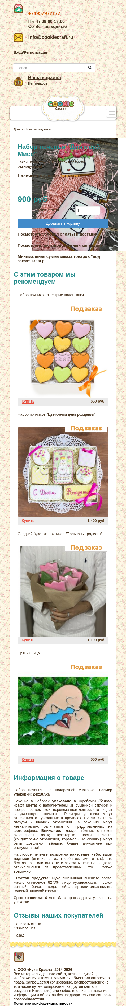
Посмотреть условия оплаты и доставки (58, 234)
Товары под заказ (39, 129)
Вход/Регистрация (30, 52)
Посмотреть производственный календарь (60, 245)
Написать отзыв (27, 924)
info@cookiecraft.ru (43, 37)
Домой (19, 129)
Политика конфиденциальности (43, 1003)
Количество (48, 210)
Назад (19, 935)
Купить (28, 401)
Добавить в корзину (63, 223)
